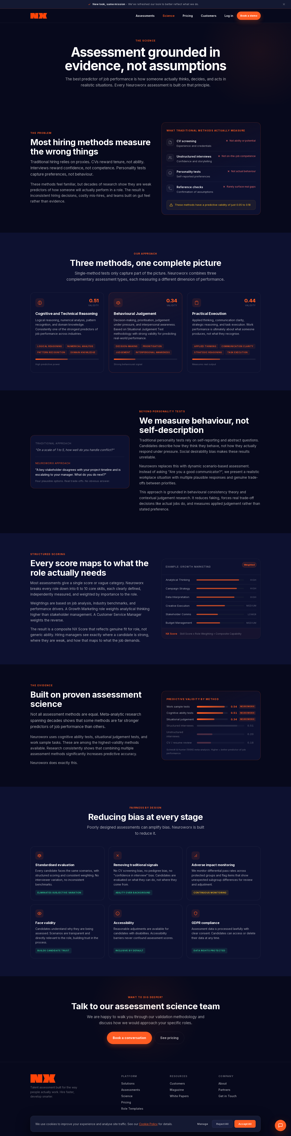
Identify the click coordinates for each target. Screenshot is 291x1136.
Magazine (177, 1089)
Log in (229, 15)
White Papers (179, 1096)
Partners (224, 1089)
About (222, 1083)
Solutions (128, 1083)
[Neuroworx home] (38, 16)
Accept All (245, 1123)
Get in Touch (227, 1096)
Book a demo (248, 15)
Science (169, 15)
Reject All (222, 1123)
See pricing (169, 1038)
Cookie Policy (148, 1124)
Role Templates (132, 1108)
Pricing (188, 15)
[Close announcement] (284, 4)
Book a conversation (129, 1038)
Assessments (145, 15)
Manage (202, 1123)
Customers (208, 15)
